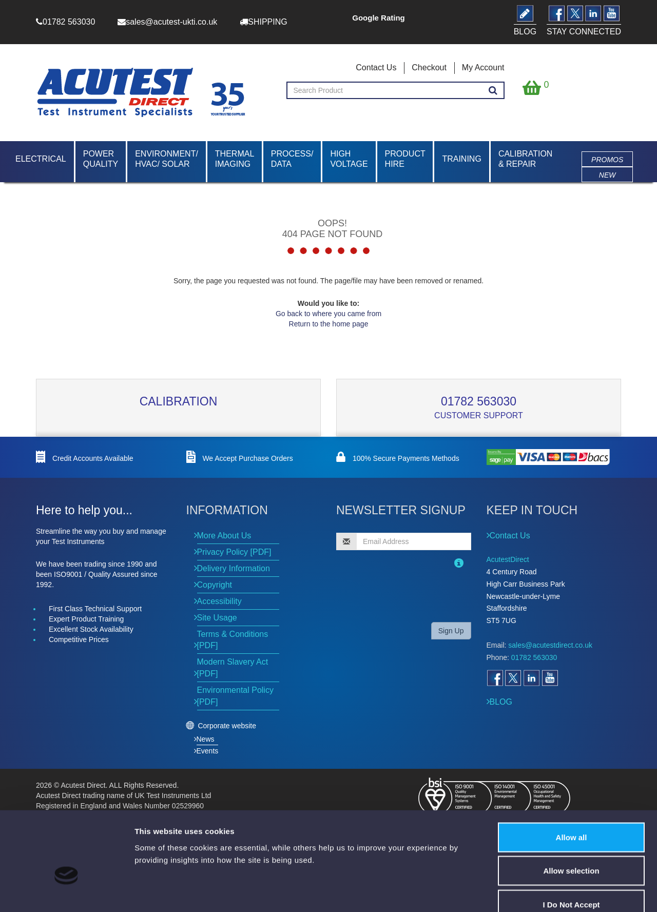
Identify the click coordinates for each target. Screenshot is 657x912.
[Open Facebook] (495, 678)
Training (461, 158)
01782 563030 (478, 401)
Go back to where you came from (328, 313)
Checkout (429, 67)
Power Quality (100, 158)
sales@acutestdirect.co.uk (550, 645)
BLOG (501, 701)
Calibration (179, 401)
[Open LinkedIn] (531, 678)
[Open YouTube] (550, 678)
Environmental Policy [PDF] (235, 696)
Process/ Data (292, 158)
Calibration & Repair (525, 158)
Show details (605, 891)
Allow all (571, 777)
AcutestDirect (508, 559)
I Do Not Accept (571, 844)
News (206, 739)
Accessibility (219, 601)
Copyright (214, 584)
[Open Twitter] (513, 678)
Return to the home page (329, 324)
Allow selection (571, 811)
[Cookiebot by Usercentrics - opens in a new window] (66, 892)
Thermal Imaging (234, 158)
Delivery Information (233, 568)
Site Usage (217, 617)
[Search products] (493, 91)
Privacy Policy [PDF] (234, 552)
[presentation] (402, 594)
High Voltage (349, 158)
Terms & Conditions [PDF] (232, 640)
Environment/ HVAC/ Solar (166, 158)
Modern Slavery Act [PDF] (232, 667)
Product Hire (405, 158)
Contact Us (376, 67)
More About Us (224, 535)
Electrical (40, 158)
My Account (483, 67)
